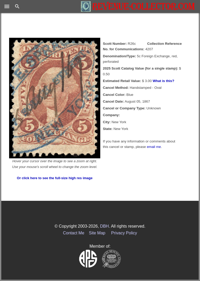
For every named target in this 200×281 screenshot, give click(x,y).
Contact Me (73, 233)
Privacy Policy (124, 233)
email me (154, 147)
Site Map (97, 233)
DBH (104, 226)
